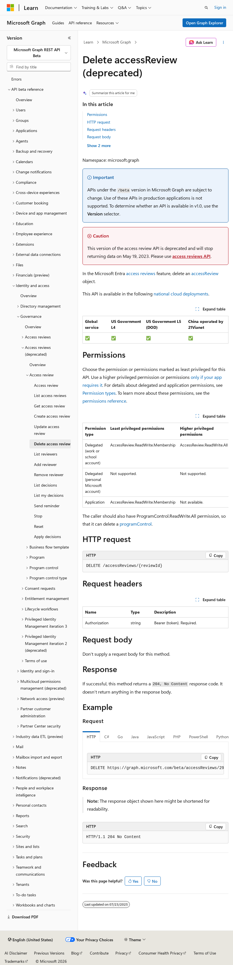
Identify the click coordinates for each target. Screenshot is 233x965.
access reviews (140, 273)
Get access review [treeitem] (49, 406)
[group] (155, 465)
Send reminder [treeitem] (47, 505)
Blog (75, 953)
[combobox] (39, 52)
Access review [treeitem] (46, 385)
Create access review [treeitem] (52, 416)
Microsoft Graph (116, 42)
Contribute (99, 953)
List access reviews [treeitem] (50, 395)
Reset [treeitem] (38, 526)
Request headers (101, 129)
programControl (136, 524)
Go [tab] (120, 736)
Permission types (99, 393)
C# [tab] (106, 736)
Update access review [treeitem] (46, 430)
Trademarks (14, 961)
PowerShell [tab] (198, 736)
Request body (99, 136)
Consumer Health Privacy (161, 953)
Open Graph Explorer (204, 22)
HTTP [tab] (91, 736)
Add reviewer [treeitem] (45, 464)
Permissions (97, 114)
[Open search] (206, 8)
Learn (88, 42)
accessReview (205, 273)
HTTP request (98, 122)
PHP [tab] (177, 736)
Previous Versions (49, 953)
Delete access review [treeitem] (52, 443)
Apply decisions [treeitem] (47, 536)
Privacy (121, 953)
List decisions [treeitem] (45, 485)
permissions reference (104, 401)
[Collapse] (69, 38)
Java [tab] (135, 736)
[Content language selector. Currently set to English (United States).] (30, 939)
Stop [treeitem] (38, 516)
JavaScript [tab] (156, 736)
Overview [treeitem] (24, 99)
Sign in (220, 7)
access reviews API (191, 256)
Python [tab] (222, 736)
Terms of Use (205, 953)
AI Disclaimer (16, 953)
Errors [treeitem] (16, 79)
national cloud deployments (181, 294)
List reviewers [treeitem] (45, 454)
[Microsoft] (10, 7)
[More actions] (223, 42)
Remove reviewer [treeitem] (48, 474)
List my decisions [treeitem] (48, 495)
